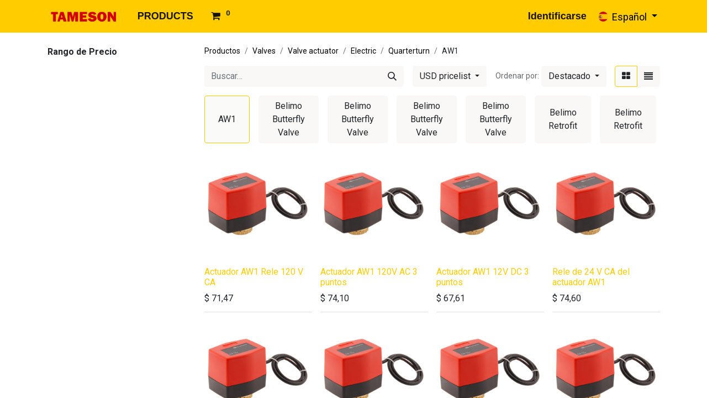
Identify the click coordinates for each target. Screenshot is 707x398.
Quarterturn (409, 50)
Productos (222, 50)
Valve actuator (313, 50)
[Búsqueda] (392, 76)
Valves (264, 50)
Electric (363, 50)
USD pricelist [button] (446, 76)
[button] (573, 76)
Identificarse (557, 16)
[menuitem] (165, 16)
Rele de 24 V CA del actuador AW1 (591, 276)
